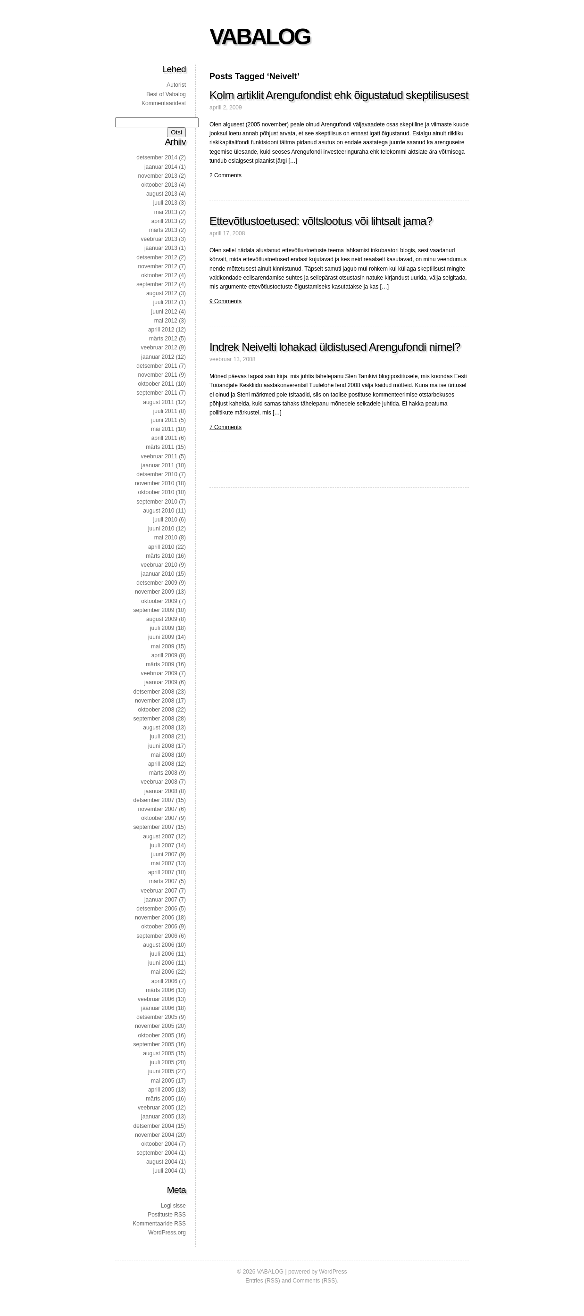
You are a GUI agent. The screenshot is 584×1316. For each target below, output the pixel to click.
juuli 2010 (165, 519)
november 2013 (157, 176)
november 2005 (154, 1026)
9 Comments (225, 301)
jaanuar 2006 (157, 1008)
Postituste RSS (167, 1214)
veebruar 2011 (159, 456)
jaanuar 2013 (160, 248)
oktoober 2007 (159, 818)
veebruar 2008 (159, 781)
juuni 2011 (164, 420)
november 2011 (157, 375)
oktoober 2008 (156, 709)
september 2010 (156, 501)
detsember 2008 (154, 691)
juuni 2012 (164, 311)
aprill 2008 (161, 764)
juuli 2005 (162, 1062)
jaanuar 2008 (160, 791)
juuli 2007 (162, 845)
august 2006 (158, 945)
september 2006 (156, 936)
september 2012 (156, 284)
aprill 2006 (164, 981)
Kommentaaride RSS (159, 1223)
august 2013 (161, 193)
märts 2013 (163, 230)
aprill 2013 (164, 221)
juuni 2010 (161, 528)
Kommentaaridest (164, 103)
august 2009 (161, 619)
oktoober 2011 (156, 384)
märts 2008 (163, 773)
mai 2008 (162, 755)
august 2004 (161, 1162)
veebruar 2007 (159, 890)
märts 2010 (160, 556)
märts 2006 (160, 990)
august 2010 (158, 510)
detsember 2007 (154, 800)
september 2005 (154, 1044)
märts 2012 (163, 338)
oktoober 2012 (159, 275)
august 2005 (158, 1053)
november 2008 (154, 700)
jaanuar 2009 (160, 682)
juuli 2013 (165, 202)
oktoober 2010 (156, 492)
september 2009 (154, 610)
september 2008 (154, 718)
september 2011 (156, 392)
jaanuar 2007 (160, 899)
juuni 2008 (161, 746)
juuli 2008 (162, 736)
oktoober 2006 (159, 926)
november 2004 (154, 1135)
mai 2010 (165, 537)
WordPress (333, 1271)
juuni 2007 (164, 854)
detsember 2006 (156, 908)
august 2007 (158, 836)
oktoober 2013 (159, 185)
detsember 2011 (156, 366)
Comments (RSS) (314, 1280)
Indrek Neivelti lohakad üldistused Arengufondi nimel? (334, 346)
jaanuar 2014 (160, 167)
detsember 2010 (156, 474)
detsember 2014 (156, 157)
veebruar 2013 (159, 239)
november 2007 (157, 809)
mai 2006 (162, 971)
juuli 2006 (162, 954)
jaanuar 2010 (157, 574)
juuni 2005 (161, 1071)
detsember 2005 (156, 1017)
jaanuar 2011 (157, 465)
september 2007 (154, 827)
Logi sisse (173, 1205)
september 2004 (156, 1153)
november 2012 (157, 266)
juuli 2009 (162, 628)
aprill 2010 (161, 547)
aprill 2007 (161, 872)
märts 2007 (163, 881)
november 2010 (154, 483)
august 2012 (161, 293)
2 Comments (225, 175)
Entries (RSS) (262, 1280)
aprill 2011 (164, 438)
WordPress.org (167, 1232)
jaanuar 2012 (157, 357)
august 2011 (158, 402)
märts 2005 (160, 1098)
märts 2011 (160, 447)
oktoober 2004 (159, 1144)
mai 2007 (162, 863)
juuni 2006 (161, 963)
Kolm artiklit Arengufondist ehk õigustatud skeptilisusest (338, 95)
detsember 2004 (154, 1126)
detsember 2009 (156, 582)
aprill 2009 (164, 655)
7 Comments (225, 427)
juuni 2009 (161, 637)
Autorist (176, 85)
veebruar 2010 (159, 565)
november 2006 (154, 917)
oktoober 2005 (156, 1035)
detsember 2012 (156, 257)
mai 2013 (165, 212)
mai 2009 (162, 646)
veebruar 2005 (156, 1107)
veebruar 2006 (156, 999)
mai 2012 (165, 320)
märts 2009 (160, 664)
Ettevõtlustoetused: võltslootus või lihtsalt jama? (320, 221)
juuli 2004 (165, 1170)
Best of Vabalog (166, 94)
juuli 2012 (165, 302)
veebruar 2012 (159, 347)
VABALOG (259, 36)
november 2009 (154, 591)
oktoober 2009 (159, 601)
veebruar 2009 (159, 673)
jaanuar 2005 (157, 1116)
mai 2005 (162, 1080)
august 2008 (158, 727)
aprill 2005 (161, 1089)
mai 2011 (162, 429)
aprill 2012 (161, 329)
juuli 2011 (165, 411)
